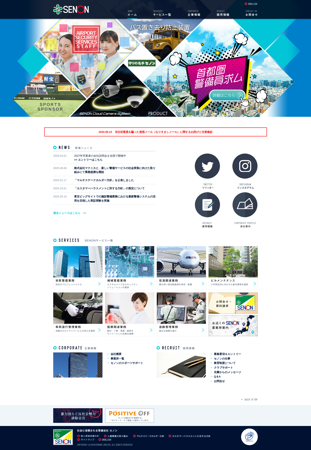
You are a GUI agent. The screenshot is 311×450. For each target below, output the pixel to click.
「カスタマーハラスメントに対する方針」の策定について (109, 188)
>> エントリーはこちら (88, 159)
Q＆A (217, 376)
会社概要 (116, 354)
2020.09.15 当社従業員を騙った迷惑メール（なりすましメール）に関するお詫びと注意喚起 (155, 131)
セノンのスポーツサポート (127, 363)
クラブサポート (223, 367)
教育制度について (225, 363)
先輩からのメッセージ (227, 372)
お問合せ (219, 381)
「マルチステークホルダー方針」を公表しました (104, 180)
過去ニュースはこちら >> (69, 213)
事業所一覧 (117, 358)
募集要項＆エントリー (227, 354)
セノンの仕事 (222, 358)
